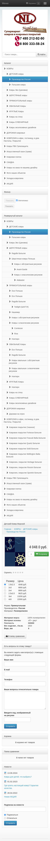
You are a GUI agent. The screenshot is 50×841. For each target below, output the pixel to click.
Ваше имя (8, 660)
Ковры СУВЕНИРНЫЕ (17, 122)
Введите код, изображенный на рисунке (17, 714)
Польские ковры (17, 85)
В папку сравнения (15, 636)
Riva (14, 334)
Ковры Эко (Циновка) (17, 90)
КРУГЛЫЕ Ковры (15, 111)
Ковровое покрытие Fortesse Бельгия (23, 433)
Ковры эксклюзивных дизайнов (21, 127)
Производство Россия (20, 79)
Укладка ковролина (13, 178)
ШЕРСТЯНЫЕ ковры (16, 95)
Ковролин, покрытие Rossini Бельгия (23, 467)
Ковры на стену (14, 117)
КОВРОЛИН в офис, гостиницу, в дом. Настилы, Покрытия (21, 139)
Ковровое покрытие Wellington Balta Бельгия (23, 455)
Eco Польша (15, 296)
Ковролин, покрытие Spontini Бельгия (23, 473)
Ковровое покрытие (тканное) (20, 427)
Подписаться (11, 815)
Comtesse (17, 328)
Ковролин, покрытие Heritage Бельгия (24, 462)
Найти (41, 54)
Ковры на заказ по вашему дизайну (20, 168)
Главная (7, 529)
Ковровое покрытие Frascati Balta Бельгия (26, 438)
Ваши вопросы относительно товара (21, 689)
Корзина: (33, 3)
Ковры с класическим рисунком (24, 323)
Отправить (10, 726)
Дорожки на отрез (15, 414)
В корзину (41, 554)
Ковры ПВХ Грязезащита (16, 146)
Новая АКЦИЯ (10, 797)
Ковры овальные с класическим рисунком (24, 369)
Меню (5, 3)
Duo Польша (16, 291)
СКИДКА (9, 162)
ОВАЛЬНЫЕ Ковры (16, 106)
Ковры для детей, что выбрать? (18, 777)
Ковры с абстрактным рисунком (26, 264)
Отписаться (10, 818)
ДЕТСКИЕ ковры (15, 74)
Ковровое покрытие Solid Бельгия (22, 449)
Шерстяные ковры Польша (22, 259)
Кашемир (14, 312)
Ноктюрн (14, 339)
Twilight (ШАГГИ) (20, 307)
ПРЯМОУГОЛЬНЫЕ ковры (19, 101)
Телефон (8, 679)
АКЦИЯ (8, 184)
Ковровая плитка (12, 157)
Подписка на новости (14, 805)
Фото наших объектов (14, 173)
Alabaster (19, 280)
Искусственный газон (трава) (18, 151)
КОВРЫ (8, 69)
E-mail (7, 670)
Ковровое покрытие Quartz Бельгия (23, 443)
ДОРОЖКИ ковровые (14, 133)
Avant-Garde (20, 269)
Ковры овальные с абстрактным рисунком (24, 361)
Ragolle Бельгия (17, 253)
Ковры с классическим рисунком (26, 275)
